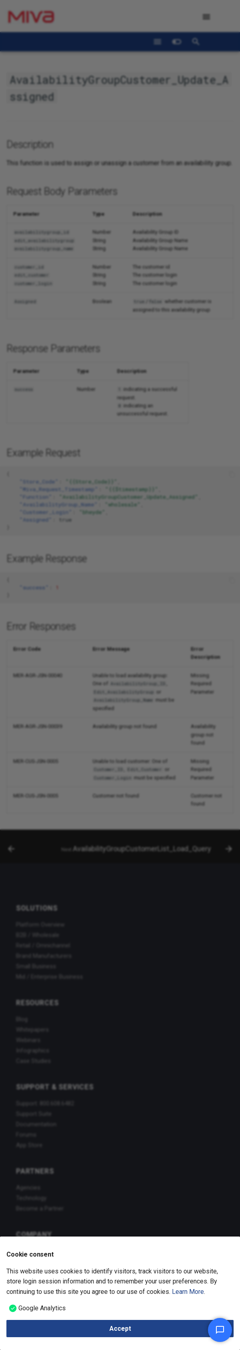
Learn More (188, 1291)
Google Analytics (42, 1308)
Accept (120, 1328)
